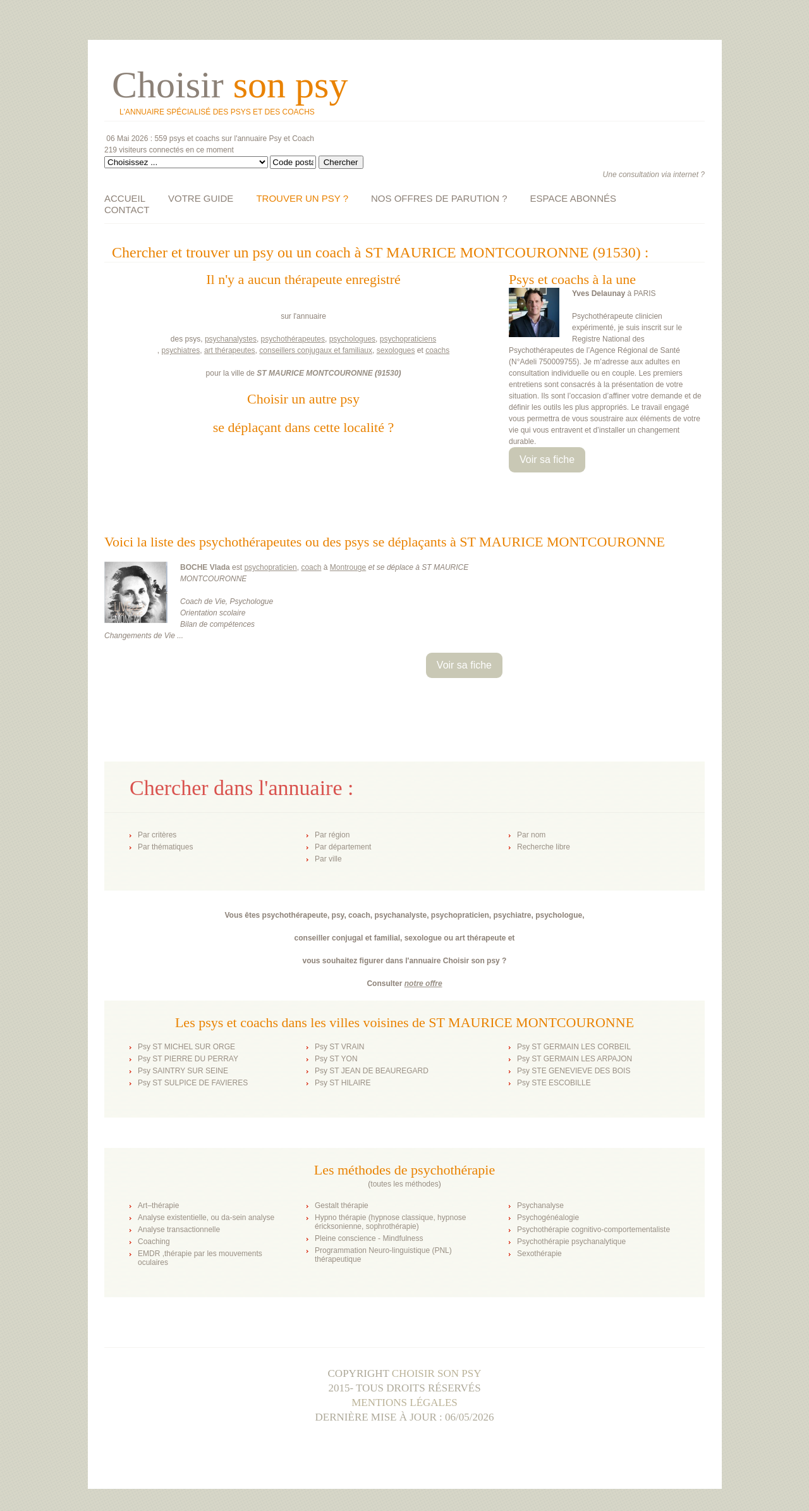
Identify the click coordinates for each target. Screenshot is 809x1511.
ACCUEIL (124, 198)
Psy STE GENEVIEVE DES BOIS (573, 1070)
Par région (332, 834)
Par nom (531, 834)
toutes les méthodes (404, 1184)
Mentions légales (404, 1403)
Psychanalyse (540, 1205)
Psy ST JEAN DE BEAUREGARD (372, 1070)
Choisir (230, 85)
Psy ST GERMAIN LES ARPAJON (574, 1058)
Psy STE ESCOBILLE (554, 1082)
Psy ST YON (336, 1058)
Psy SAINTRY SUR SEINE (183, 1070)
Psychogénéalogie (548, 1217)
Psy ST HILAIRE (342, 1082)
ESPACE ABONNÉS (573, 198)
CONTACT (126, 209)
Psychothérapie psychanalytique (571, 1241)
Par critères (157, 834)
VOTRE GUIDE (200, 198)
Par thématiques (165, 846)
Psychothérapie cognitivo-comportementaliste (593, 1229)
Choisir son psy (437, 1373)
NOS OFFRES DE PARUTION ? (439, 198)
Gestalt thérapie (341, 1205)
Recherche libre (543, 846)
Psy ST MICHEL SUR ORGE (186, 1046)
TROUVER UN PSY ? (302, 198)
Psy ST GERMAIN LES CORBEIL (574, 1046)
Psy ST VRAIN (339, 1046)
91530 (387, 373)
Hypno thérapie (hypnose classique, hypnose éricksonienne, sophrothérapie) (390, 1222)
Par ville (328, 858)
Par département (343, 846)
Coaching (154, 1241)
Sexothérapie (539, 1253)
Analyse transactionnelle (179, 1229)
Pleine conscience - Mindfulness (369, 1238)
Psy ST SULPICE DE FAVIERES (193, 1082)
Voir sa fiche (547, 459)
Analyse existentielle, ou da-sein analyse (206, 1217)
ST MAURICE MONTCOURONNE (314, 373)
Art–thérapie (158, 1205)
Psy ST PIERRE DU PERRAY (188, 1058)
